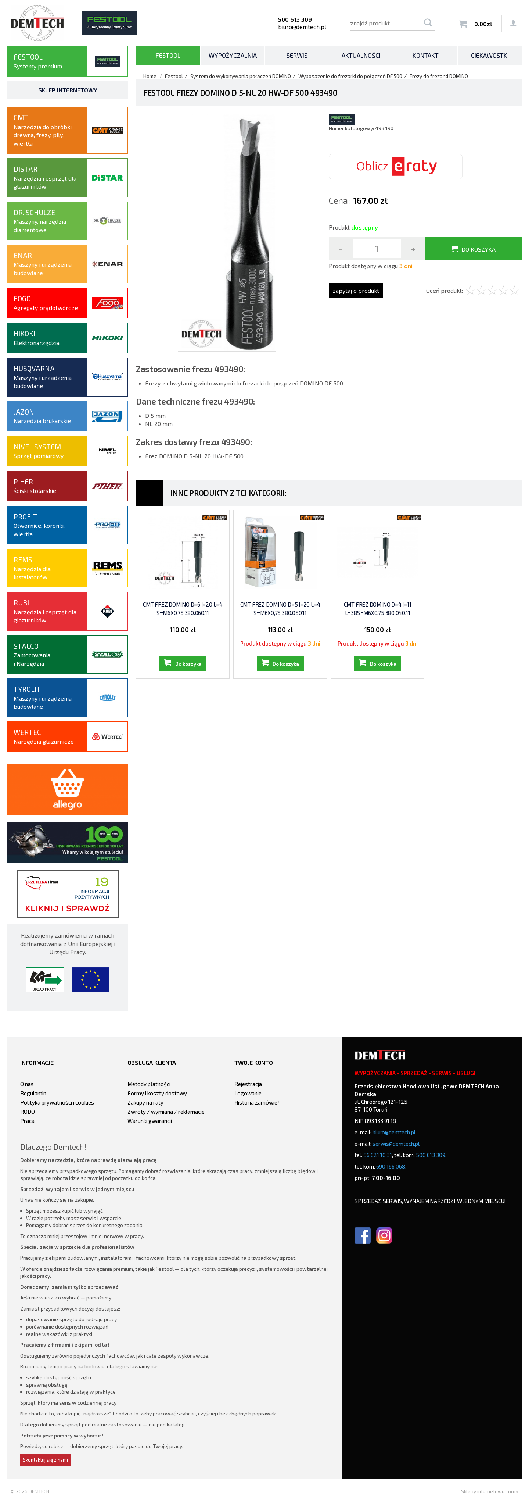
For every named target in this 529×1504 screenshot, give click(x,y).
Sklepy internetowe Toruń (489, 1491)
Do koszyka (478, 249)
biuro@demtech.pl (302, 26)
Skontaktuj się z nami (45, 1460)
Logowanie (248, 1093)
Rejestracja (248, 1084)
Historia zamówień (257, 1102)
